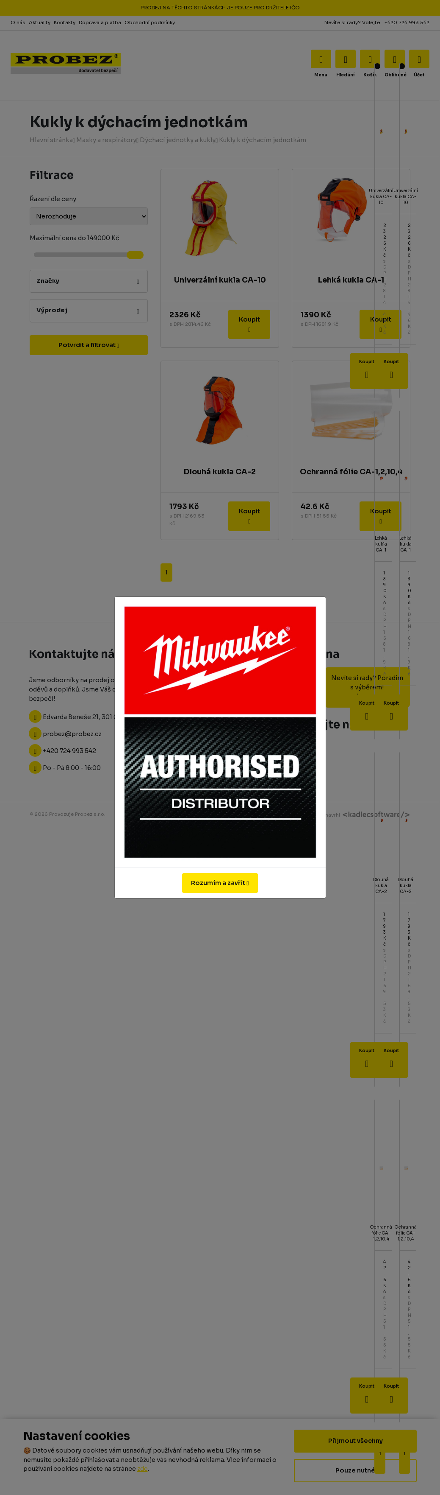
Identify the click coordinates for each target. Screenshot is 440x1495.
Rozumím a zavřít (220, 883)
